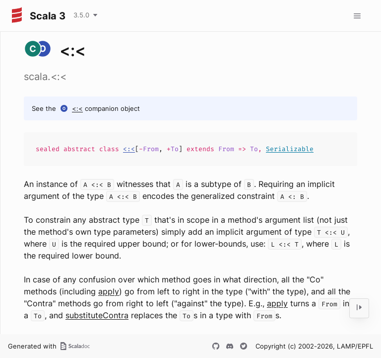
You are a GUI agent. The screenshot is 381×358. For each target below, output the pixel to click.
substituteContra (96, 315)
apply (108, 291)
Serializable (290, 149)
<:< (77, 108)
